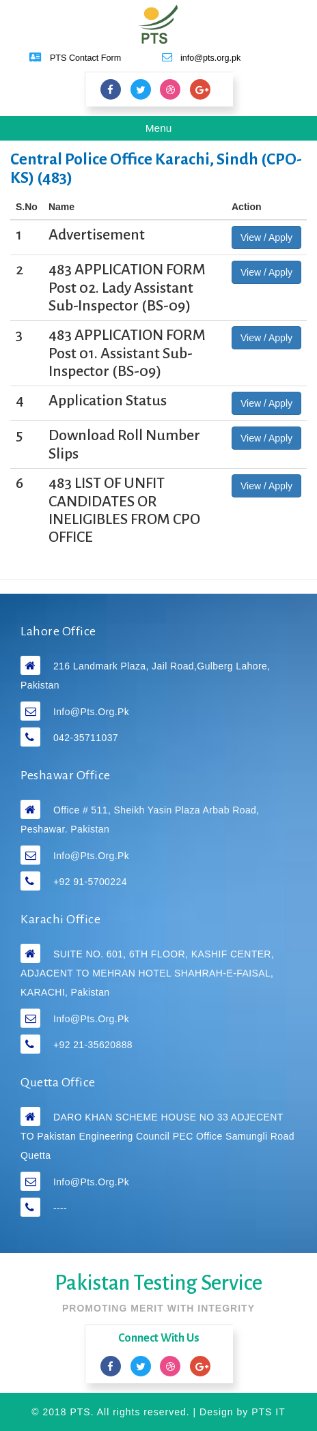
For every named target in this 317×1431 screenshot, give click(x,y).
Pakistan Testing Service (158, 1283)
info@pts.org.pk (91, 711)
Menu (169, 130)
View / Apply (266, 237)
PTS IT (268, 1411)
